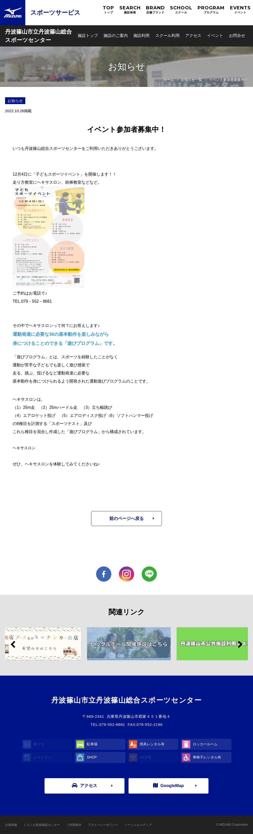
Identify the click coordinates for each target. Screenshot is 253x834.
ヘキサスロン (24, 448)
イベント (215, 35)
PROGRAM (211, 9)
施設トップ (88, 35)
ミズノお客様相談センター (42, 825)
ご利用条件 (73, 825)
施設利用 (141, 35)
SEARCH (130, 9)
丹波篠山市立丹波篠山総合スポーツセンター (38, 36)
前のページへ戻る (126, 518)
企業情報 (11, 825)
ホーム (168, 80)
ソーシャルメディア (138, 825)
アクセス (193, 35)
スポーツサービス (55, 12)
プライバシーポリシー (103, 825)
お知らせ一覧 (191, 80)
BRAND (155, 9)
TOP (108, 9)
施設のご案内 (115, 35)
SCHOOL (181, 9)
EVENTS (240, 9)
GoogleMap (168, 785)
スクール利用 (167, 35)
